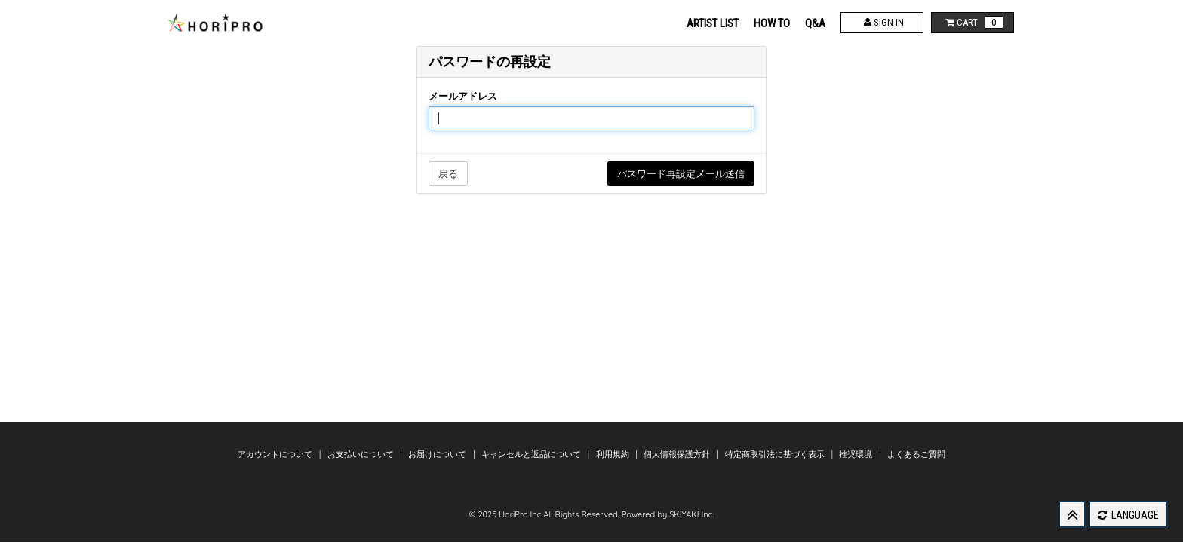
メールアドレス (463, 96)
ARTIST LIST (713, 23)
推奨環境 (856, 454)
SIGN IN (882, 22)
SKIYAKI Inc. (691, 514)
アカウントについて (276, 454)
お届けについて (438, 454)
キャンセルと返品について (532, 454)
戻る (448, 173)
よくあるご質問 (916, 454)
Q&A (815, 23)
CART (972, 22)
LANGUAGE (1128, 515)
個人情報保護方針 (678, 454)
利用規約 (613, 454)
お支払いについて (361, 454)
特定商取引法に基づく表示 (776, 454)
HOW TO (772, 23)
